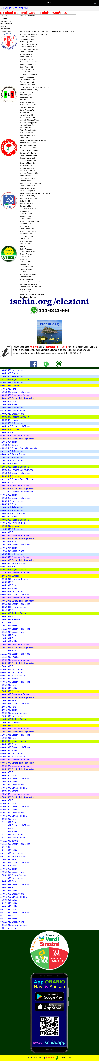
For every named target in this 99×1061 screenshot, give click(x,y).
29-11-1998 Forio (8, 623)
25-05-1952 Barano (9, 881)
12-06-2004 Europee (9, 576)
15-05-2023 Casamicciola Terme (15, 392)
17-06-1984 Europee (9, 725)
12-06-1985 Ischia (8, 710)
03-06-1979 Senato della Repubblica (17, 763)
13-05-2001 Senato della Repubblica (17, 601)
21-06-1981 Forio (8, 738)
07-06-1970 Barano (9, 803)
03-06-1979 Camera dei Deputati (15, 760)
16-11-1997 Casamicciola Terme (15, 629)
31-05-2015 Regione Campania (14, 467)
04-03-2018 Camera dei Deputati (15, 436)
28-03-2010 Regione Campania (14, 520)
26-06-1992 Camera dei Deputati (15, 660)
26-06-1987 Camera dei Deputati (15, 694)
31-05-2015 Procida (9, 464)
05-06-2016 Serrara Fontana (13, 454)
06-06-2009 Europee (9, 526)
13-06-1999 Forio (8, 616)
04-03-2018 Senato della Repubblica (17, 439)
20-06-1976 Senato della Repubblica (17, 769)
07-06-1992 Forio (8, 666)
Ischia (51, 1057)
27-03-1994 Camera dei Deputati (15, 644)
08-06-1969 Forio (8, 819)
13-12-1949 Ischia (8, 903)
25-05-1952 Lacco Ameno (12, 894)
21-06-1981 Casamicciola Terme (15, 735)
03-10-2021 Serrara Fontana (13, 411)
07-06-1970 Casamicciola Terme (15, 806)
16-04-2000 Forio (8, 610)
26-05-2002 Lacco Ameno (12, 591)
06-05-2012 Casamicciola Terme (15, 498)
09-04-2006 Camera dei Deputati (15, 557)
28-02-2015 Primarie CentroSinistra (16, 470)
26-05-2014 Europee (9, 476)
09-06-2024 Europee (9, 386)
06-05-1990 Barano (9, 679)
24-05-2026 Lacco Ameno (12, 370)
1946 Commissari (8, 928)
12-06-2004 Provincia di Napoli (14, 579)
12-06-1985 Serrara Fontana (13, 713)
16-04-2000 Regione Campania (14, 613)
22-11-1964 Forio (8, 828)
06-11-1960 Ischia (8, 850)
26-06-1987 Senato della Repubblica (17, 697)
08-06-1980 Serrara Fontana (13, 757)
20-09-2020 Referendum (11, 423)
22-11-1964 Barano (9, 822)
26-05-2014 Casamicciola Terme (15, 473)
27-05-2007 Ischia (8, 548)
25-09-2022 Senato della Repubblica (17, 398)
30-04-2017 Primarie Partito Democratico (19, 448)
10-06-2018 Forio (8, 432)
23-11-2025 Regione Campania (14, 379)
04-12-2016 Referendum (11, 451)
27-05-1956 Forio (8, 866)
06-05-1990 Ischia (8, 688)
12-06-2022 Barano (9, 401)
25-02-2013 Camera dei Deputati (15, 485)
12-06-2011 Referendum (11, 507)
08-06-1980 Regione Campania (14, 741)
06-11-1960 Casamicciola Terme (15, 844)
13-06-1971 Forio (8, 800)
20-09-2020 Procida (9, 420)
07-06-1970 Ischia (8, 810)
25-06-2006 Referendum (11, 554)
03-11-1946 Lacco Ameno (12, 922)
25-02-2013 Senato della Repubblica (17, 489)
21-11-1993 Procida (9, 657)
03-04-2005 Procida (9, 566)
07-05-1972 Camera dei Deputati (15, 794)
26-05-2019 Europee (9, 429)
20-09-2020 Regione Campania (14, 417)
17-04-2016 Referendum (11, 457)
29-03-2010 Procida (9, 517)
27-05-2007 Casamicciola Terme (15, 545)
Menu (49, 3)
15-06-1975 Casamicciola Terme (15, 778)
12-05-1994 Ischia (8, 641)
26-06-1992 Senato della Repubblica (17, 663)
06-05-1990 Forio (8, 685)
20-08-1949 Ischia (8, 906)
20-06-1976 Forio (8, 772)
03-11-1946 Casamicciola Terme (15, 912)
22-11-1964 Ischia (8, 831)
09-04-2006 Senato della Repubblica (17, 560)
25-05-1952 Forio (8, 887)
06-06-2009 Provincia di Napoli (14, 523)
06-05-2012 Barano (9, 504)
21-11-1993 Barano (9, 651)
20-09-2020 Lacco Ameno (12, 414)
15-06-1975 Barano (9, 775)
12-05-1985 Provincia (10, 722)
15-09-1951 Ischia (8, 900)
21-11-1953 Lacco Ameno (12, 878)
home (7, 8)
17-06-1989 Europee (9, 691)
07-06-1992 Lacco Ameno (12, 669)
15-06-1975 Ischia (8, 781)
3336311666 (63, 1058)
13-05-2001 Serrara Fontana (13, 607)
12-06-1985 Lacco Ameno (12, 716)
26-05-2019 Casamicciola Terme (15, 426)
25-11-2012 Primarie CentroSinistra (16, 492)
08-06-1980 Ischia (8, 750)
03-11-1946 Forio (8, 916)
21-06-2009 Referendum (11, 529)
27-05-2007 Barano (9, 541)
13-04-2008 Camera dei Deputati (15, 535)
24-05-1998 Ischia (8, 626)
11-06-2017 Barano (9, 445)
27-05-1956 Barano (9, 859)
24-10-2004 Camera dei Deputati (15, 573)
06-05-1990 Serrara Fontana (13, 676)
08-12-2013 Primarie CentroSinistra (16, 479)
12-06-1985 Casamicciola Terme (15, 704)
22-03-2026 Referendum (11, 376)
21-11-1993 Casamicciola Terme (15, 654)
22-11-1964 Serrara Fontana (13, 838)
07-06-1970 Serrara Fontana (13, 816)
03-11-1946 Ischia (8, 919)
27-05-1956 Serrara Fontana (13, 875)
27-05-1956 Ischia (8, 869)
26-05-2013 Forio (8, 482)
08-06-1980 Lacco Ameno (12, 753)
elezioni (21, 8)
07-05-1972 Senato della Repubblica (17, 797)
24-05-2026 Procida (9, 373)
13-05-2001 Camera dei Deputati (15, 598)
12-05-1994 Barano (9, 635)
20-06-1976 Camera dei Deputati (15, 766)
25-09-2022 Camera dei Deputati (15, 395)
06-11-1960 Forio (8, 847)
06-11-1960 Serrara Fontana (13, 856)
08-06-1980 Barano (9, 744)
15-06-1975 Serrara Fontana (13, 788)
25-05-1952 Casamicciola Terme (15, 884)
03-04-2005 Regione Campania (14, 570)
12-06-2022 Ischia (8, 404)
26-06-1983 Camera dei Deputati (15, 729)
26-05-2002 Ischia (8, 588)
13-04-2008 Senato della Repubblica (17, 538)
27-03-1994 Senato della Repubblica (17, 647)
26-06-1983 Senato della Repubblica (17, 732)
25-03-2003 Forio (8, 582)
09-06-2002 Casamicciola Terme (15, 594)
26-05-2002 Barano (9, 585)
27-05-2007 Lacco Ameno (12, 551)
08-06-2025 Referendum (11, 383)
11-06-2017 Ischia (8, 442)
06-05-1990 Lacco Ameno (12, 672)
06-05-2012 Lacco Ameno (12, 501)
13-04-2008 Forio (8, 532)
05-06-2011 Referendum (11, 510)
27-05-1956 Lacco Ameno (12, 872)
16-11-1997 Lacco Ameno (12, 632)
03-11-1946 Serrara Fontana (13, 925)
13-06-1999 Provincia (10, 619)
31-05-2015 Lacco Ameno (12, 460)
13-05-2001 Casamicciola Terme (15, 604)
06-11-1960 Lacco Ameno (12, 853)
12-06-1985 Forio (8, 707)
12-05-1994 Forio (8, 638)
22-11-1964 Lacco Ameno (12, 834)
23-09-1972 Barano (9, 791)
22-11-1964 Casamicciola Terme (15, 825)
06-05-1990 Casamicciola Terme (15, 682)
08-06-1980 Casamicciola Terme (15, 747)
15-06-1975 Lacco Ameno (12, 785)
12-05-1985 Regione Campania (14, 719)
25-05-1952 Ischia (8, 891)
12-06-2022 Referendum (11, 407)
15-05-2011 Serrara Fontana (13, 513)
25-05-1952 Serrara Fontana (13, 897)
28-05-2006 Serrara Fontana (13, 563)
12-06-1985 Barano (9, 700)
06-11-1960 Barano (9, 841)
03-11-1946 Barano (9, 909)
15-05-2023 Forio (8, 389)
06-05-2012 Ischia (8, 495)
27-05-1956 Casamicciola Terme (15, 863)
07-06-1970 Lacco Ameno (12, 813)
